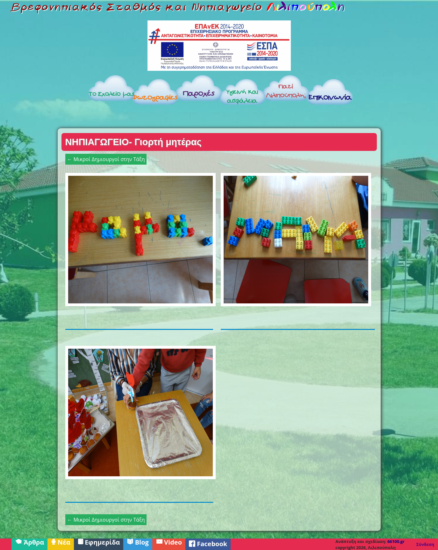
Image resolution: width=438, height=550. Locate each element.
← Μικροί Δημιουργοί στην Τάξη (106, 159)
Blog (137, 541)
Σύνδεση (425, 544)
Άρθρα (29, 541)
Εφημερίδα (98, 541)
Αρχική (56, 99)
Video (169, 541)
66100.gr (396, 541)
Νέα (60, 541)
